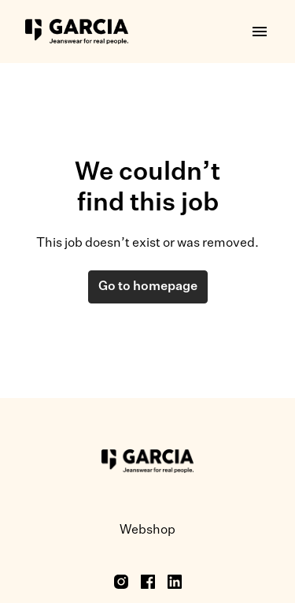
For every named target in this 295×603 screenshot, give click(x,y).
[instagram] (121, 581)
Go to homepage (147, 287)
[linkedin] (174, 581)
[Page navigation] (259, 31)
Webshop (147, 530)
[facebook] (148, 581)
